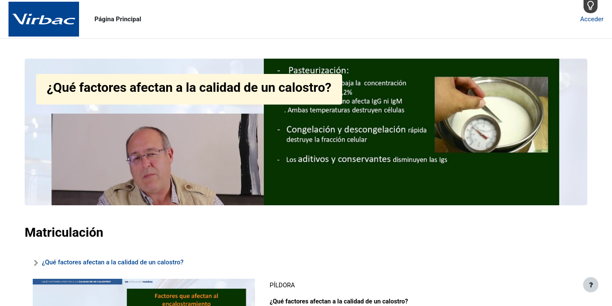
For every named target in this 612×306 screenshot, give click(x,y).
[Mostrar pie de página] (590, 284)
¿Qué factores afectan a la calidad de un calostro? (112, 262)
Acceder (592, 19)
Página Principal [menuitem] (117, 19)
